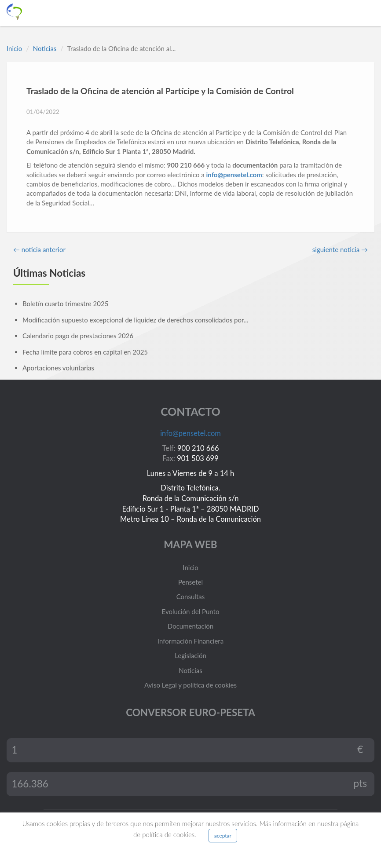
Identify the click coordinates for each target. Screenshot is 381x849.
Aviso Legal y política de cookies (190, 685)
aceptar (222, 835)
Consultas (190, 596)
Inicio (14, 48)
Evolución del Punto (191, 611)
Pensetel (190, 582)
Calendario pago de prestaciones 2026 (77, 336)
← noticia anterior (39, 249)
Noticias (45, 48)
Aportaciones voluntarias (58, 368)
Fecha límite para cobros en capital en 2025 (85, 352)
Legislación (190, 655)
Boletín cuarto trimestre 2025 (65, 303)
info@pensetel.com (234, 175)
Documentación (190, 626)
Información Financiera (190, 641)
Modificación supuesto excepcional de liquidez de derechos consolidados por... (135, 320)
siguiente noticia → (340, 249)
